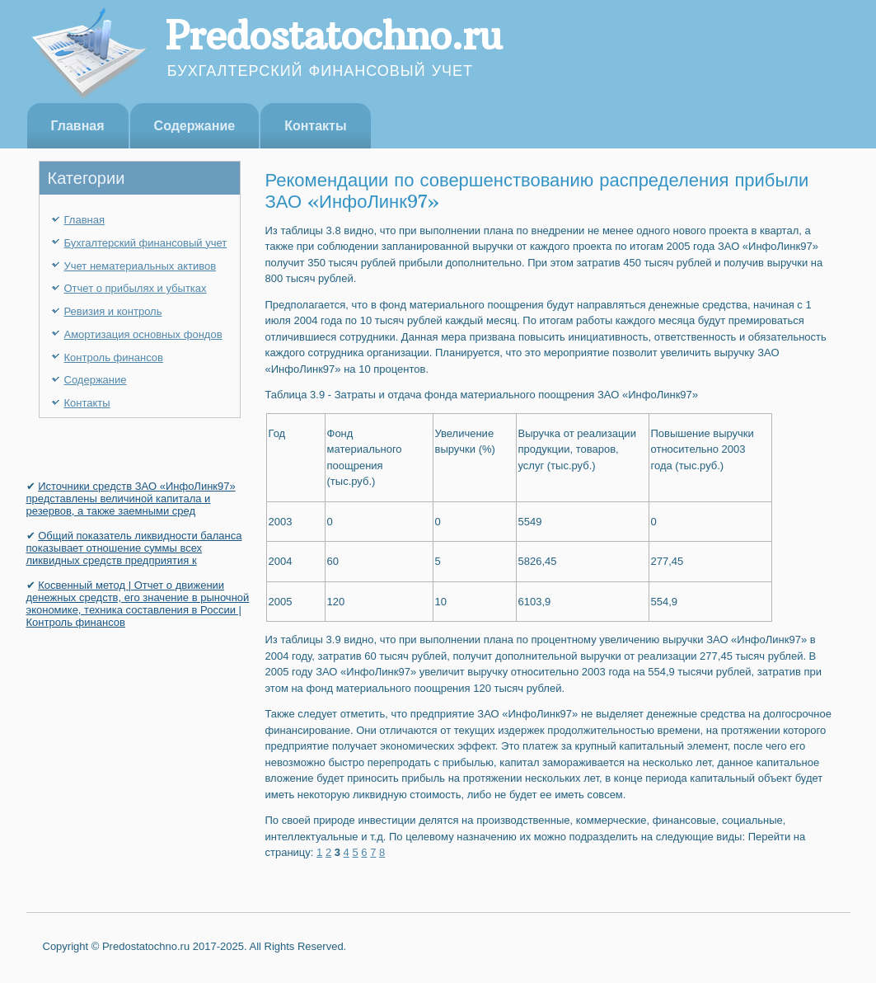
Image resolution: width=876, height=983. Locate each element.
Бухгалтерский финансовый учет (145, 243)
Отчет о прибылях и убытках (135, 288)
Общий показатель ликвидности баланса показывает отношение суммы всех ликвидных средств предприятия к (134, 548)
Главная (78, 126)
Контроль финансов (113, 357)
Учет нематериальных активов (140, 266)
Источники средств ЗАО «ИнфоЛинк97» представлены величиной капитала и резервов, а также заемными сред (131, 498)
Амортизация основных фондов (143, 334)
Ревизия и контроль (113, 311)
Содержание (195, 126)
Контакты (315, 126)
